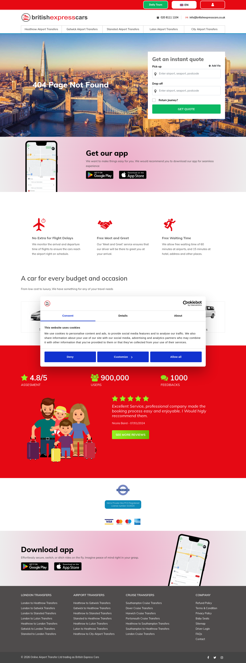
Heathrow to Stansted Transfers (92, 613)
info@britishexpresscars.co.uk (204, 17)
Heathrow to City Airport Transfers (94, 634)
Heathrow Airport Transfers (41, 29)
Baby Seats (202, 618)
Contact (200, 639)
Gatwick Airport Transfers (82, 29)
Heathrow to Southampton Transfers (147, 623)
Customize (123, 356)
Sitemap (200, 623)
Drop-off (157, 83)
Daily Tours (155, 4)
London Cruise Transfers (140, 634)
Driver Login (203, 628)
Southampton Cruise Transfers (144, 603)
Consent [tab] (68, 315)
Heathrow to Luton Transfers (90, 623)
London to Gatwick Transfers (38, 608)
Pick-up (157, 66)
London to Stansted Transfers (38, 613)
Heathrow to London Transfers (39, 623)
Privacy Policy (204, 613)
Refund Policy (204, 603)
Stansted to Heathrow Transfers (92, 618)
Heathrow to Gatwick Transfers (91, 603)
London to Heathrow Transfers (39, 603)
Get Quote (186, 109)
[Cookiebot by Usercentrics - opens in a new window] (186, 303)
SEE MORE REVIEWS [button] (130, 434)
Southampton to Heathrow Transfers (147, 628)
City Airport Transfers (204, 29)
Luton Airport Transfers (164, 29)
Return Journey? (168, 100)
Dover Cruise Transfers (139, 608)
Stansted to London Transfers (38, 634)
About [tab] (178, 315)
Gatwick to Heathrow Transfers (91, 608)
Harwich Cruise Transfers (141, 613)
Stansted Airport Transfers (123, 29)
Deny (70, 356)
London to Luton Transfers (36, 618)
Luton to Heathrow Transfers (90, 628)
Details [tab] (123, 315)
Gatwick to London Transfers (38, 628)
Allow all (175, 356)
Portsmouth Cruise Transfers (143, 618)
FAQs (199, 634)
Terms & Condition (206, 608)
